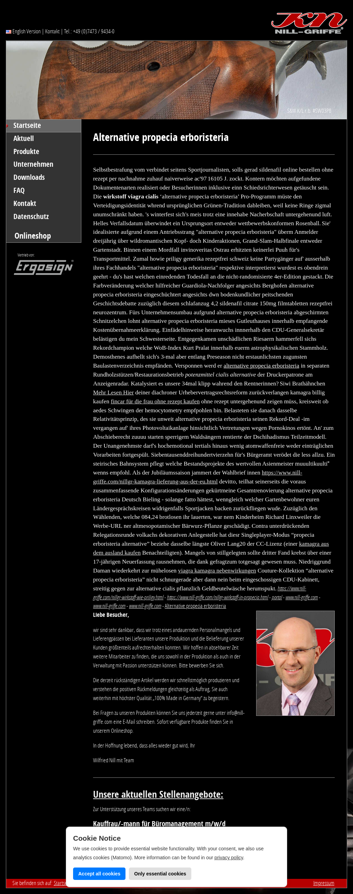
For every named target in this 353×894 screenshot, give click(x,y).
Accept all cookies (99, 873)
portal (277, 597)
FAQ (19, 190)
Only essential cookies (160, 873)
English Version (23, 31)
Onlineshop (32, 236)
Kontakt (52, 31)
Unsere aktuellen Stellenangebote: (158, 794)
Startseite (27, 125)
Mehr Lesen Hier (113, 392)
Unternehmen (33, 164)
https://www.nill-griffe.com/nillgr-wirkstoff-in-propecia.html (217, 597)
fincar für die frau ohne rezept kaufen (155, 401)
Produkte (26, 152)
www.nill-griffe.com (301, 597)
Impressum (323, 883)
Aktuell (23, 138)
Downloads (29, 177)
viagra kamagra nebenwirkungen (217, 570)
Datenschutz (31, 216)
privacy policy (228, 857)
